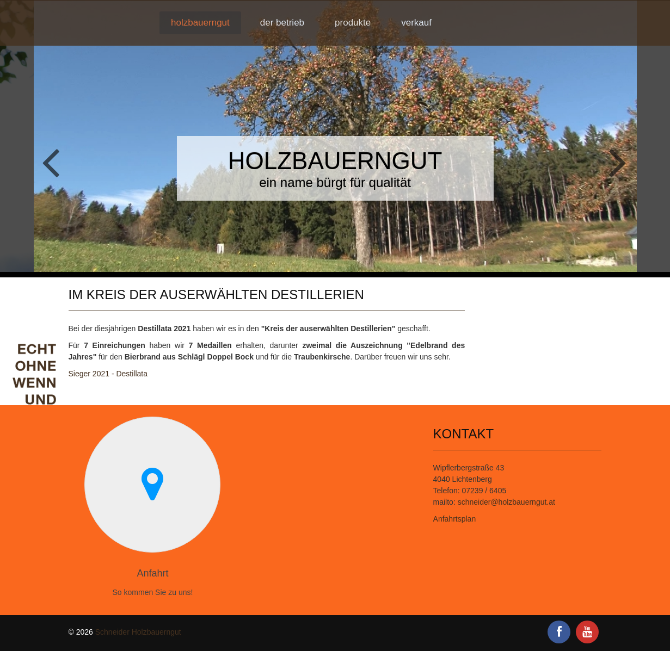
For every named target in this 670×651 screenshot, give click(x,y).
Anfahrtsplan (454, 518)
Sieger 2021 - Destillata (108, 373)
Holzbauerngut (200, 22)
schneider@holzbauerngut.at (506, 502)
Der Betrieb (282, 22)
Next (622, 163)
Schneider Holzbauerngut (138, 632)
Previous (48, 163)
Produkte (353, 22)
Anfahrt (152, 573)
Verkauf (416, 22)
